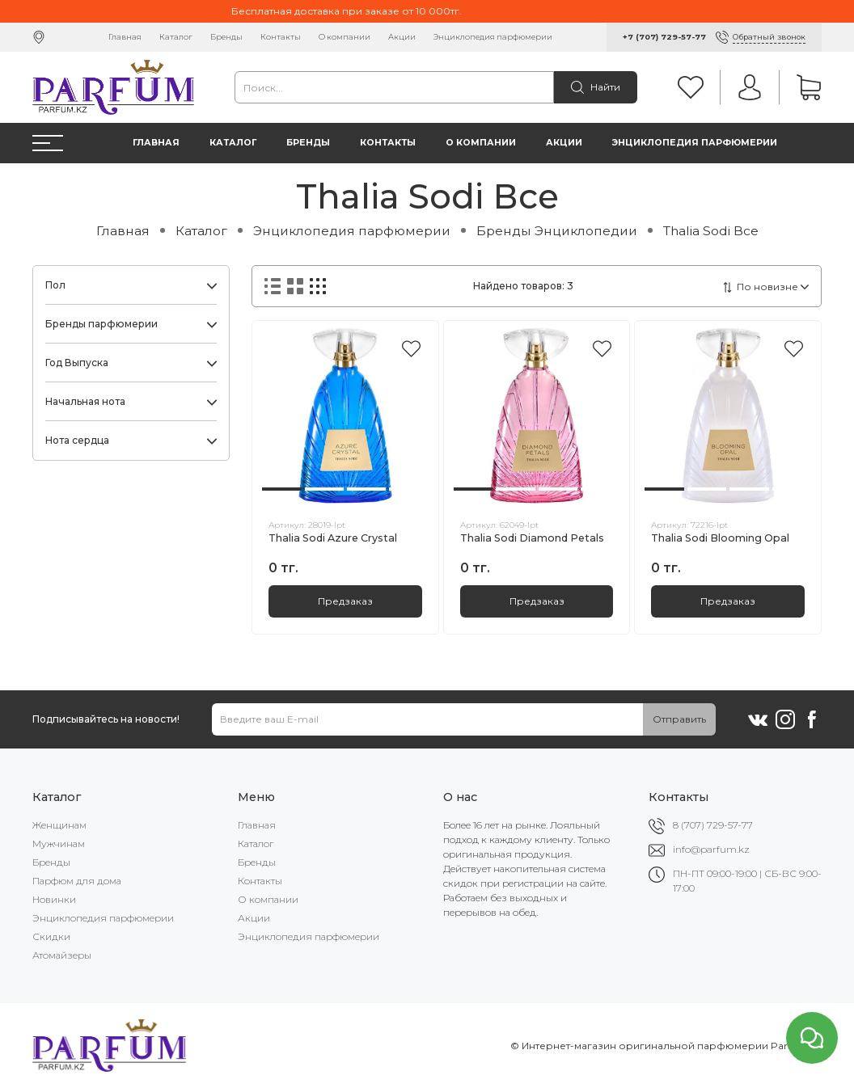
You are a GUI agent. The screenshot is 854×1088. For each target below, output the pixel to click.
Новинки (54, 899)
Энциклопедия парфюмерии (492, 36)
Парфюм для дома (76, 881)
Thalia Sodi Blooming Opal (720, 538)
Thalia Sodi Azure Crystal (332, 538)
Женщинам (59, 825)
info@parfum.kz (711, 849)
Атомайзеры (61, 955)
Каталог (175, 36)
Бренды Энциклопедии (556, 230)
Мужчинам (58, 843)
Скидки (51, 936)
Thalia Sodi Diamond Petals (532, 538)
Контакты (280, 36)
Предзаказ (345, 601)
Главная (125, 36)
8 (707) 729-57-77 (713, 825)
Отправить (679, 719)
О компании (344, 36)
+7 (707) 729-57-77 (664, 36)
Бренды (226, 36)
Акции (402, 36)
